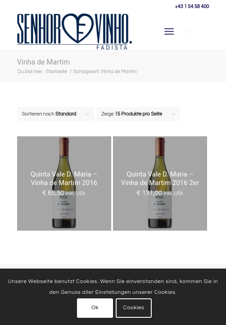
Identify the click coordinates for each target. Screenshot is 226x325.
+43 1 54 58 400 (192, 6)
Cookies (134, 308)
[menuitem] (170, 31)
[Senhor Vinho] (74, 32)
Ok (95, 308)
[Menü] (169, 31)
